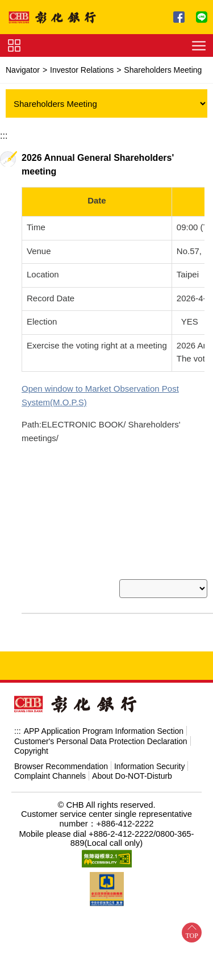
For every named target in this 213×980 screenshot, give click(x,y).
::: (3, 135)
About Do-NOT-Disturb (132, 762)
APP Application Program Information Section (103, 717)
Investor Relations (82, 69)
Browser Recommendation (61, 752)
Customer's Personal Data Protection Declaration (100, 727)
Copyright (31, 737)
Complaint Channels (50, 762)
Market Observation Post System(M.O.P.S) (102, 388)
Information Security (149, 752)
